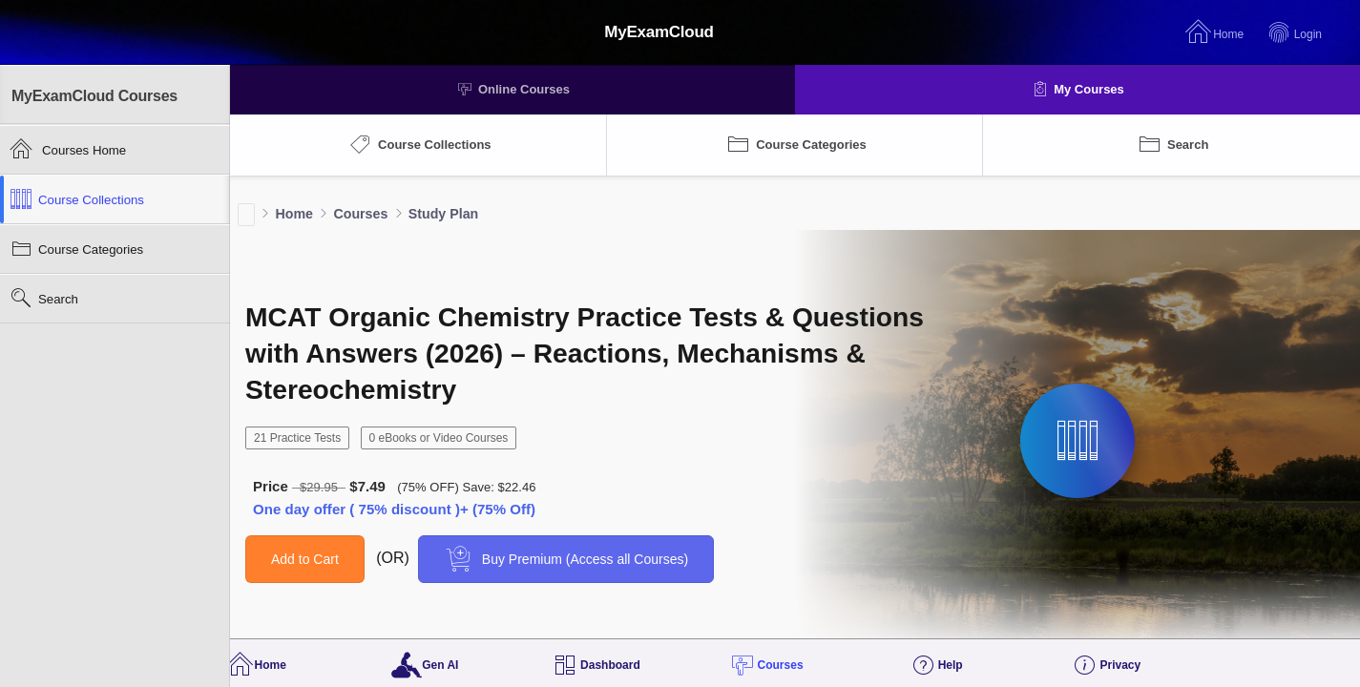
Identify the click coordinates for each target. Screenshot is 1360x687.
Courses (360, 213)
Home (294, 213)
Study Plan (443, 213)
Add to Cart (305, 559)
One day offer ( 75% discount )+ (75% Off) (394, 509)
